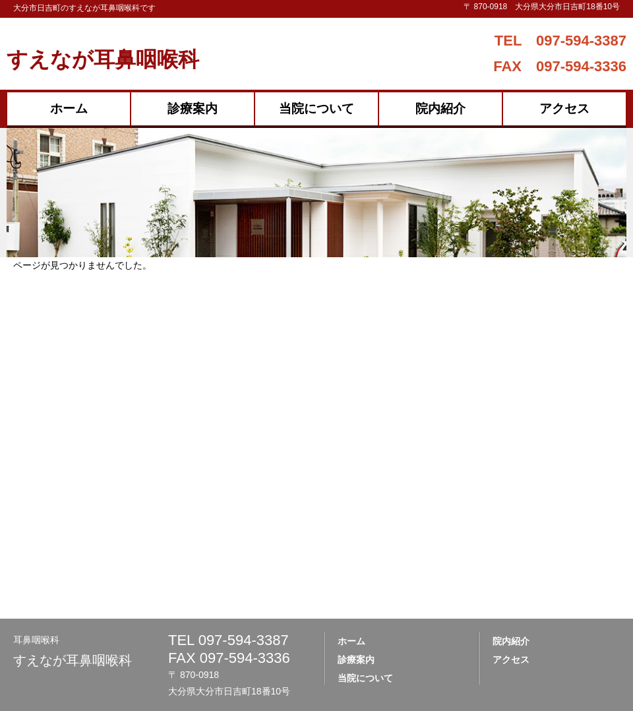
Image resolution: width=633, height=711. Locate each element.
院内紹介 (440, 108)
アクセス (564, 108)
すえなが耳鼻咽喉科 (103, 59)
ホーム (69, 108)
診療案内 (192, 108)
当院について (316, 108)
